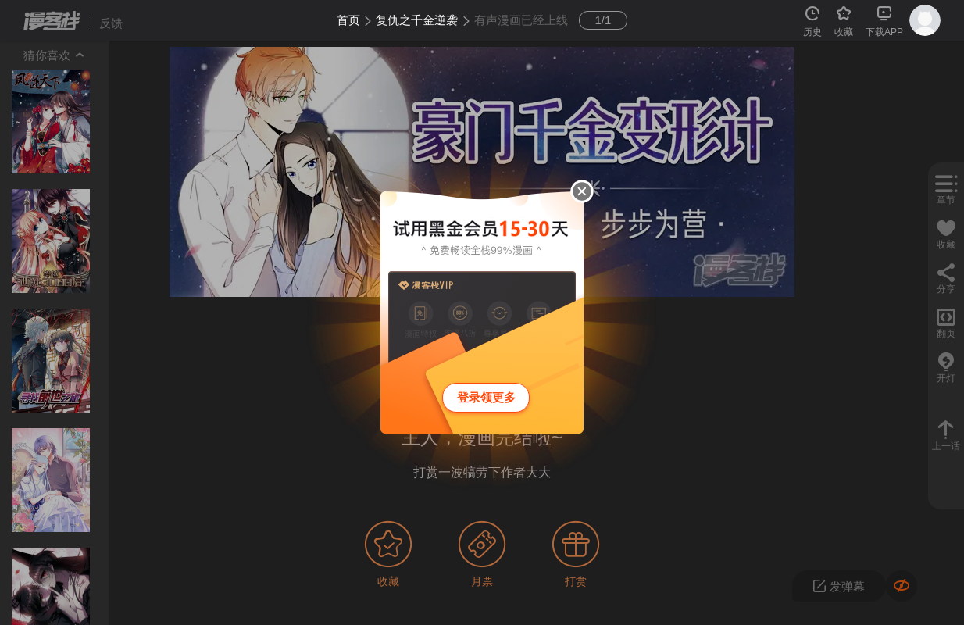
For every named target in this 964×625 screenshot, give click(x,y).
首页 (348, 20)
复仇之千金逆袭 (417, 20)
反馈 (111, 23)
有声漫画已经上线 (521, 20)
